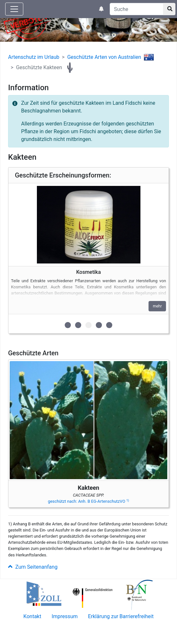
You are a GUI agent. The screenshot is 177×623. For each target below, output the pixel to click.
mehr (157, 306)
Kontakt (32, 616)
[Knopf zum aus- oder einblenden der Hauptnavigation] (14, 9)
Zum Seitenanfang (33, 567)
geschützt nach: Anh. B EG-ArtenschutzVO (88, 501)
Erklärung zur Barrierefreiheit (121, 616)
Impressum (64, 616)
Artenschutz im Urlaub (33, 57)
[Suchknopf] (169, 9)
